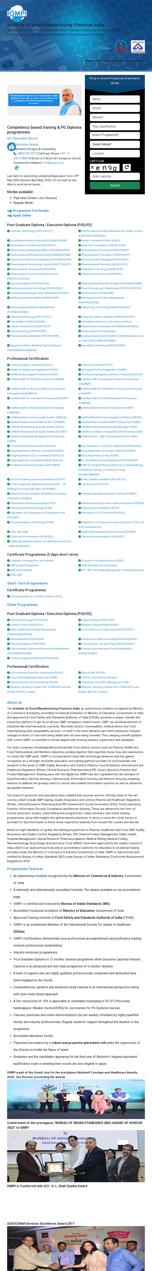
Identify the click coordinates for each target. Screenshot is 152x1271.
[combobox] (115, 135)
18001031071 (27, 153)
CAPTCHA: (97, 161)
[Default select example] (115, 144)
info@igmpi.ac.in (53, 162)
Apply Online (22, 215)
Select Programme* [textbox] (105, 135)
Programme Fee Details (31, 211)
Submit (115, 185)
